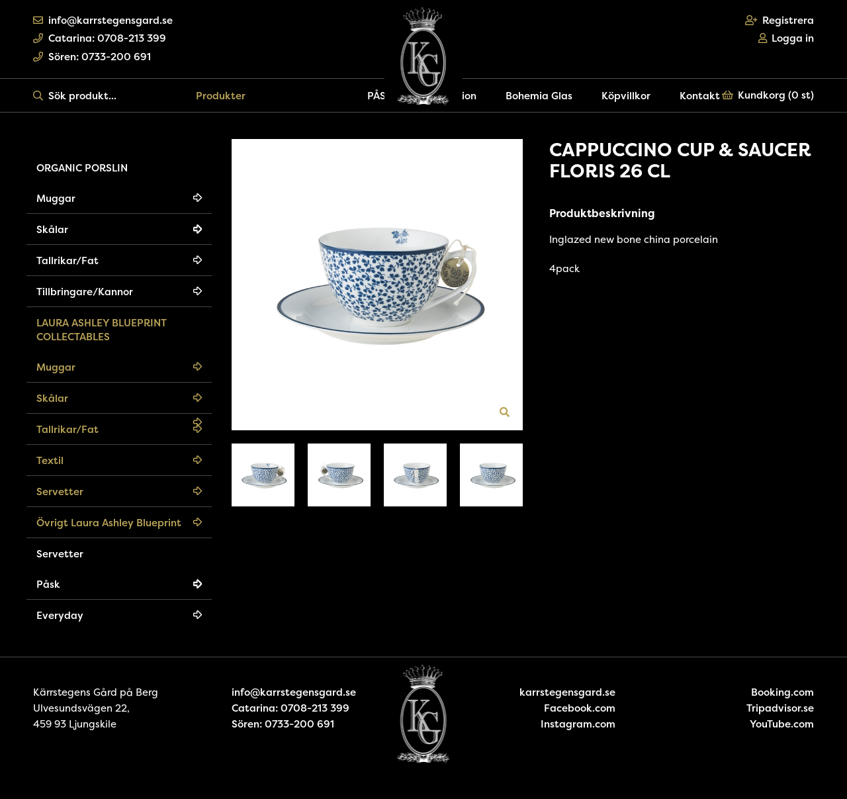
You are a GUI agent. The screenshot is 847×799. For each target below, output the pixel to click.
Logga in (786, 38)
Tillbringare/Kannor (84, 292)
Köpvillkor (626, 96)
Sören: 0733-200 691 (92, 57)
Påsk (48, 584)
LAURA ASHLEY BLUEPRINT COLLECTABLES (101, 330)
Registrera (780, 20)
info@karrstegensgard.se (103, 20)
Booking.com (782, 692)
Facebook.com (579, 708)
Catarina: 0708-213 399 (99, 38)
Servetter (59, 491)
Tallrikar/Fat (67, 260)
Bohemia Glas (539, 96)
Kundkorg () (768, 95)
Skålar (52, 229)
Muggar (55, 198)
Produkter (220, 96)
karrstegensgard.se (567, 692)
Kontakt (700, 96)
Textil (50, 460)
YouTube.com (782, 724)
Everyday (59, 615)
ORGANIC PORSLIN (82, 168)
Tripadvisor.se (780, 708)
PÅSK (379, 96)
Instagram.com (578, 724)
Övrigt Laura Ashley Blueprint (108, 523)
